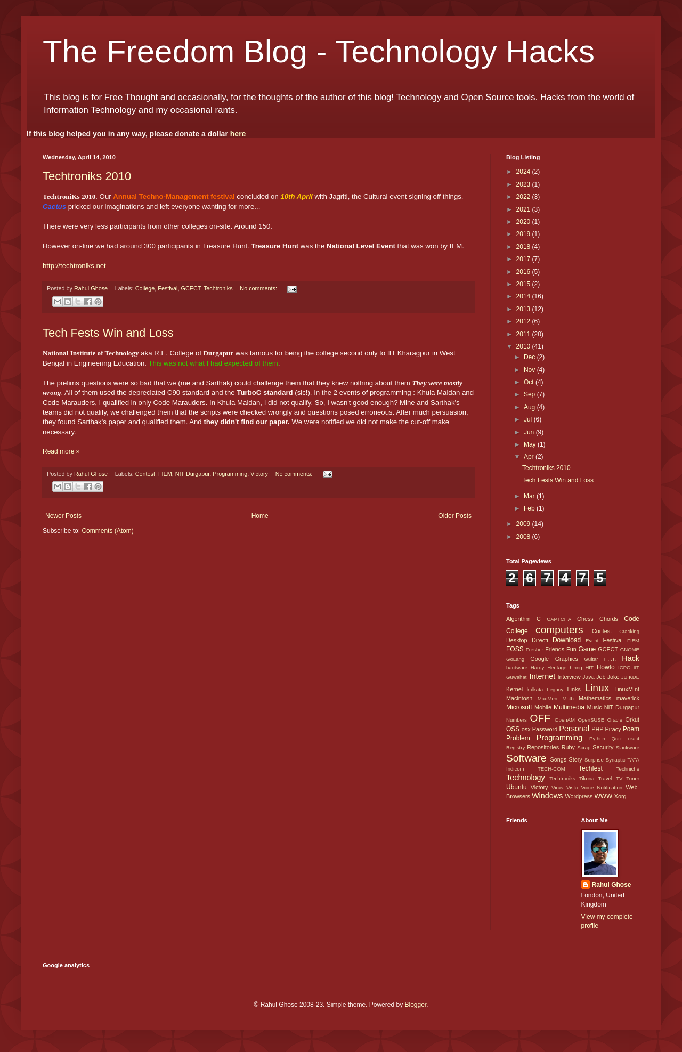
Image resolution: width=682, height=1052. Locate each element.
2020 (524, 221)
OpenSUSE (591, 720)
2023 (524, 184)
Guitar (591, 659)
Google (539, 659)
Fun (571, 649)
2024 (524, 171)
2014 (524, 296)
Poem (631, 729)
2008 (524, 536)
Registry (515, 747)
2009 (524, 524)
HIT (589, 667)
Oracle (614, 720)
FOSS (515, 649)
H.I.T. (610, 659)
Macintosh (519, 698)
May (531, 444)
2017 (524, 259)
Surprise (594, 760)
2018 (524, 246)
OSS (512, 729)
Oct (529, 382)
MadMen (547, 698)
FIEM (165, 474)
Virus (557, 787)
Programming (230, 474)
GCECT (191, 288)
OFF (540, 718)
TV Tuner (627, 778)
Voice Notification (601, 787)
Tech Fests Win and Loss (108, 332)
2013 (524, 309)
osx (526, 729)
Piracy (613, 729)
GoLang (515, 659)
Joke (613, 677)
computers (559, 629)
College (145, 288)
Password (544, 729)
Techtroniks (218, 288)
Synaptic (616, 760)
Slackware (627, 747)
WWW (603, 796)
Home (260, 516)
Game (587, 649)
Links (574, 689)
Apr (529, 456)
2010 (524, 346)
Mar (530, 496)
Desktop (516, 640)
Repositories (543, 747)
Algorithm (518, 619)
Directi (540, 640)
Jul (529, 419)
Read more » (61, 451)
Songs (558, 759)
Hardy (538, 667)
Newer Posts (63, 516)
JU (624, 677)
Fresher (534, 649)
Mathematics (595, 698)
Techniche (627, 769)
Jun (530, 432)
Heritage (556, 667)
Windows (547, 795)
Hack (630, 658)
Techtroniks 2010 (87, 176)
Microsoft (519, 707)
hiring (576, 667)
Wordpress (578, 796)
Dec (530, 357)
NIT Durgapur (192, 474)
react (633, 738)
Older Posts (455, 516)
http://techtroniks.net (74, 266)
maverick (627, 698)
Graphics (566, 659)
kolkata (535, 689)
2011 (524, 334)
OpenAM (565, 720)
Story (575, 759)
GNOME (629, 649)
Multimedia (569, 707)
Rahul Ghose (611, 884)
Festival (167, 288)
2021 (524, 209)
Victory (259, 474)
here (238, 134)
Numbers (516, 720)
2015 (524, 284)
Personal (574, 728)
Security (602, 747)
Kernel (514, 689)
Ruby (568, 747)
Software (526, 758)
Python (597, 738)
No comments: (259, 288)
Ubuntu (516, 787)
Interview (568, 677)
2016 (524, 272)
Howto (606, 667)
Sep (530, 394)
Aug (530, 407)
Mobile (542, 707)
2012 (524, 321)
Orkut (632, 719)
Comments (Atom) (107, 531)
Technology (525, 777)
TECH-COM (551, 769)
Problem (518, 738)
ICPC (624, 667)
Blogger (415, 1004)
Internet (542, 676)
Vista (572, 787)
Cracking (629, 631)
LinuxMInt (626, 689)
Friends (554, 649)
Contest (145, 474)
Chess (585, 619)
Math (567, 698)
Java (588, 677)
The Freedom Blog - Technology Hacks (319, 51)
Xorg (620, 796)
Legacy (555, 689)
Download (567, 640)
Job (600, 677)
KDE (634, 677)
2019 (524, 234)
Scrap (583, 747)
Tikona (586, 778)
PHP (597, 729)
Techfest (591, 768)
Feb (530, 508)
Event (592, 640)
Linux (596, 687)
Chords (608, 619)
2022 (524, 196)
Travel (605, 778)
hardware (516, 667)
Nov (530, 370)
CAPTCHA (559, 619)
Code (631, 618)
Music (594, 707)
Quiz (616, 738)
